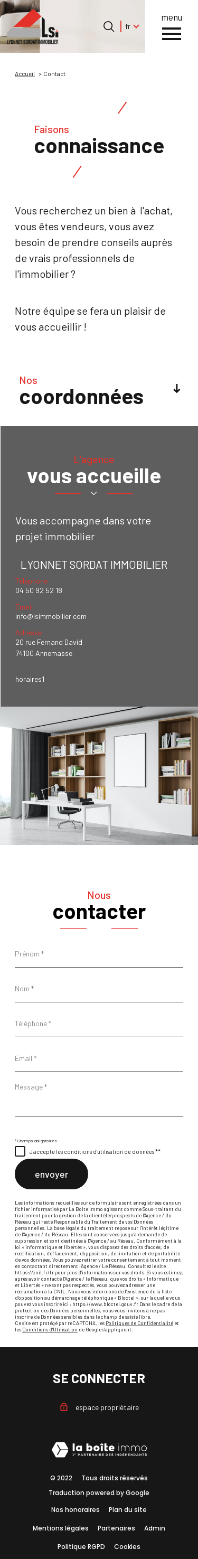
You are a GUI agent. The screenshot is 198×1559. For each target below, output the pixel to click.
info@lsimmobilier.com (51, 616)
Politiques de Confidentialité (139, 1323)
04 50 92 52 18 (38, 590)
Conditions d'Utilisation (50, 1329)
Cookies (127, 1546)
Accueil (25, 73)
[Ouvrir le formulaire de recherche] (109, 26)
